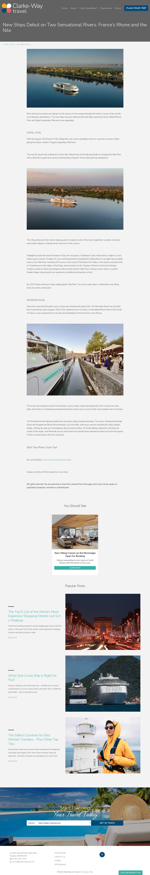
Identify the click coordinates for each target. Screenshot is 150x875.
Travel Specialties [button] (87, 8)
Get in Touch (107, 823)
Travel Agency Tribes (87, 872)
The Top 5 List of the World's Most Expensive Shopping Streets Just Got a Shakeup (34, 616)
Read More (12, 637)
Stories (117, 8)
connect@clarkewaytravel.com (23, 862)
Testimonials (60, 864)
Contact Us (59, 857)
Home (65, 8)
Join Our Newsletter (131, 873)
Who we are (60, 853)
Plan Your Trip (136, 8)
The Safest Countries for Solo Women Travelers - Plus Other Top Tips (33, 739)
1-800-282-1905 (19, 859)
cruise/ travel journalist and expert (56, 459)
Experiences (106, 8)
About (73, 8)
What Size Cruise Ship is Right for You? (32, 677)
